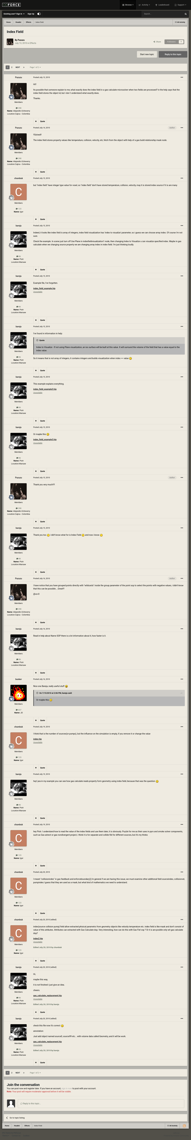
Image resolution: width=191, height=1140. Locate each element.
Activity (145, 5)
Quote (42, 121)
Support (181, 5)
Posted (41, 77)
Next (18, 67)
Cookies (26, 1136)
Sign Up (31, 14)
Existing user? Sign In (14, 14)
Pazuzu (21, 40)
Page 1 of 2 (35, 67)
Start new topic (147, 54)
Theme (5, 1136)
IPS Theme (6, 1133)
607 (18, 710)
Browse (128, 5)
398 (18, 108)
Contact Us (16, 1136)
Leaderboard (163, 5)
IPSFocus (17, 1133)
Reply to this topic (173, 54)
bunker (18, 679)
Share (157, 42)
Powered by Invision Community (176, 1136)
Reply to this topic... (30, 1103)
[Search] (155, 14)
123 (18, 209)
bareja (18, 225)
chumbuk (18, 178)
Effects (33, 43)
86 (18, 256)
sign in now (67, 1088)
